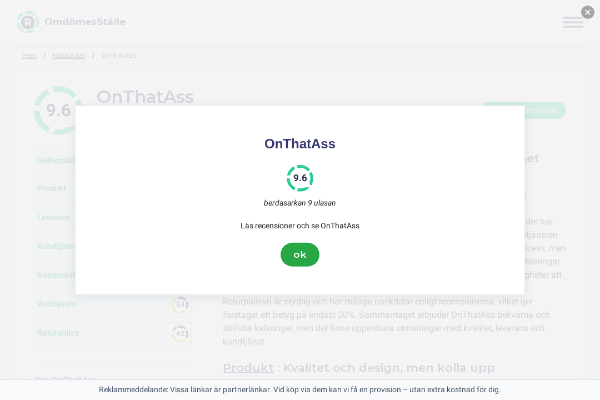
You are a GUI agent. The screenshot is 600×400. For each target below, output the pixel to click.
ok (300, 254)
